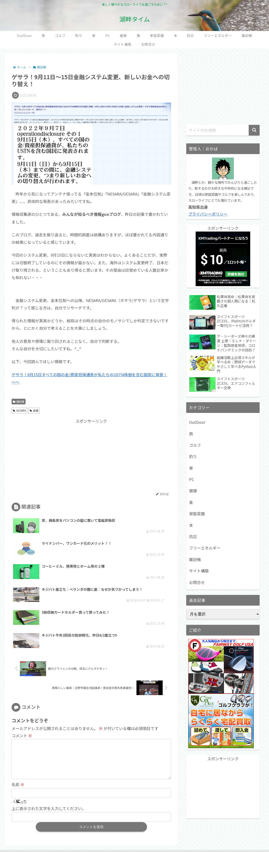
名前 (18, 729)
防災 (193, 536)
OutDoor (197, 422)
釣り (193, 456)
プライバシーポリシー (208, 214)
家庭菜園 (197, 513)
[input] (223, 130)
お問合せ (197, 582)
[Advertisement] (51, 455)
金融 (34, 410)
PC (191, 479)
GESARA (19, 410)
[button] (254, 130)
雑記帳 (18, 401)
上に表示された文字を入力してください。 (49, 753)
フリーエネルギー (205, 548)
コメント (22, 673)
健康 (193, 490)
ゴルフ (195, 445)
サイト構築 (199, 571)
